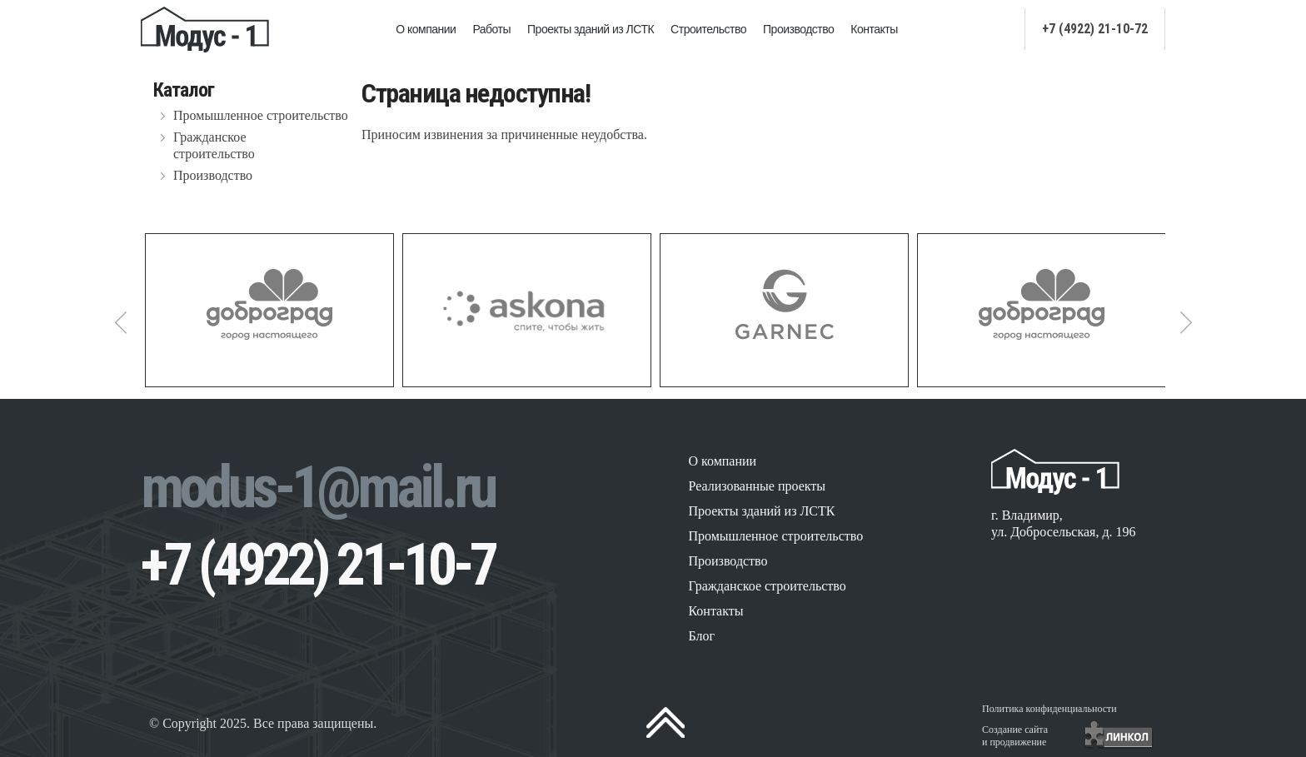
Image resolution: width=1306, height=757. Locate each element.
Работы (491, 29)
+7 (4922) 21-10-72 (1095, 29)
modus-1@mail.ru (317, 487)
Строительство (708, 29)
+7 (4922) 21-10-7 (318, 564)
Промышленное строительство (260, 115)
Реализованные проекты (756, 486)
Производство (798, 29)
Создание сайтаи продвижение (1015, 736)
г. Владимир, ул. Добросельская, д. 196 (1063, 523)
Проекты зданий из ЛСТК (590, 29)
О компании (426, 29)
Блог (701, 636)
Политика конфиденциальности (1049, 709)
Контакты (873, 29)
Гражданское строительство (214, 145)
